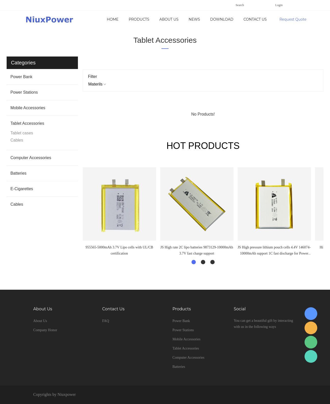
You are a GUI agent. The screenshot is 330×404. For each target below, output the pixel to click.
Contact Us (255, 19)
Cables (16, 140)
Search (240, 5)
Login (279, 5)
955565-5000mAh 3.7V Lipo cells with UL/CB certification (119, 250)
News (194, 19)
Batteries (18, 173)
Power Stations (24, 92)
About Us (168, 19)
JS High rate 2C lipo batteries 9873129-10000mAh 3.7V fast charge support (196, 250)
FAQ (105, 321)
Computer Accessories (30, 158)
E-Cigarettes (21, 189)
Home (113, 19)
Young (311, 328)
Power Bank (21, 77)
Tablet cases (21, 133)
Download (221, 19)
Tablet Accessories (165, 40)
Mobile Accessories (27, 108)
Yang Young (311, 313)
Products (139, 19)
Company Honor (45, 330)
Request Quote (292, 19)
